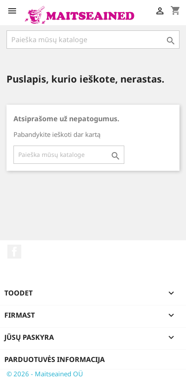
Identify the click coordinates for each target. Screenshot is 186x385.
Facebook (14, 252)
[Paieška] (93, 39)
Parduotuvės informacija (54, 359)
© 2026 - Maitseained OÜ (45, 373)
